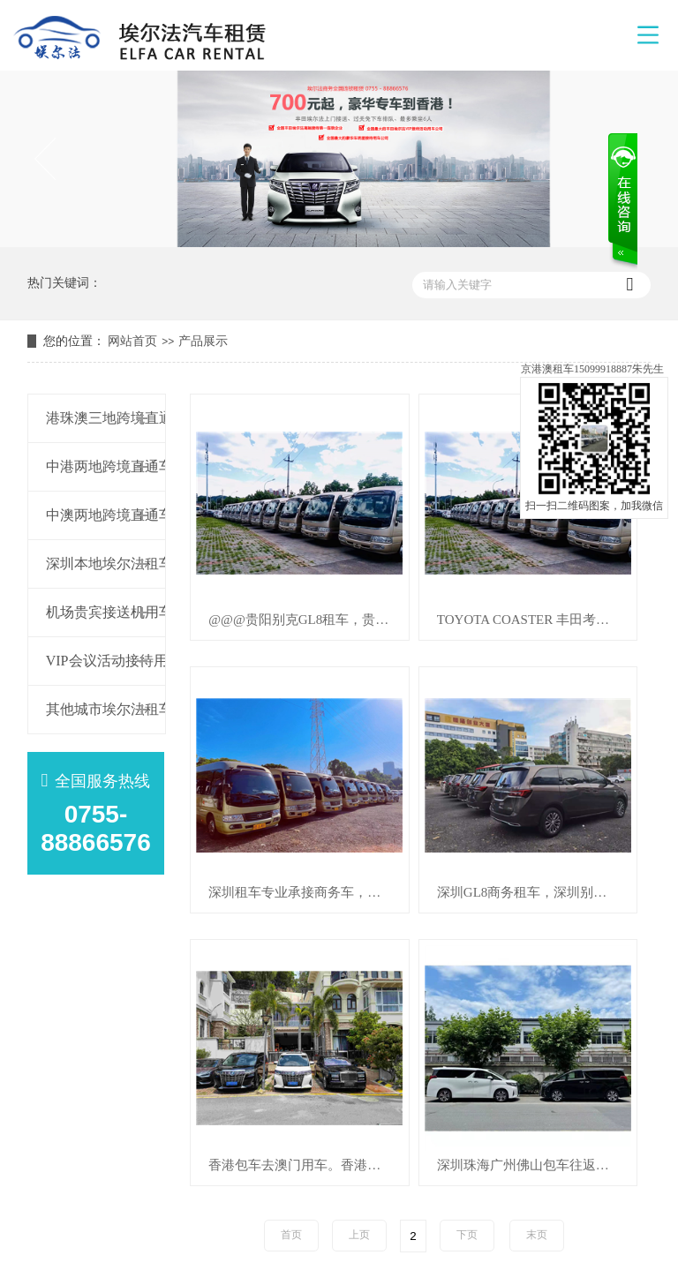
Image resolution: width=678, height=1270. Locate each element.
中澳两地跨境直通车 (92, 514)
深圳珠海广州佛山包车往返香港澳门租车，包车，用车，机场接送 (537, 1165)
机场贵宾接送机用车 (92, 612)
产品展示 (203, 341)
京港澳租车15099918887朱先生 (592, 369)
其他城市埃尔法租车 (92, 709)
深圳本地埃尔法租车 (92, 563)
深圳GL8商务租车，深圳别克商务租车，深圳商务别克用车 (537, 892)
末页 (536, 1235)
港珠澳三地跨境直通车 (92, 417)
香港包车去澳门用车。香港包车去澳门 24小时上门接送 (308, 1165)
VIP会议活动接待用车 (92, 660)
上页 (359, 1235)
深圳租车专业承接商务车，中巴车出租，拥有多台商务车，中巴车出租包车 (308, 892)
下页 (467, 1235)
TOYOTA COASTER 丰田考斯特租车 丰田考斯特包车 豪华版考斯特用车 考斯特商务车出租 (537, 620)
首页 (291, 1235)
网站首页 (132, 341)
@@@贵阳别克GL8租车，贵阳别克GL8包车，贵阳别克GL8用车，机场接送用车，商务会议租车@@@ (308, 620)
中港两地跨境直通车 (92, 466)
